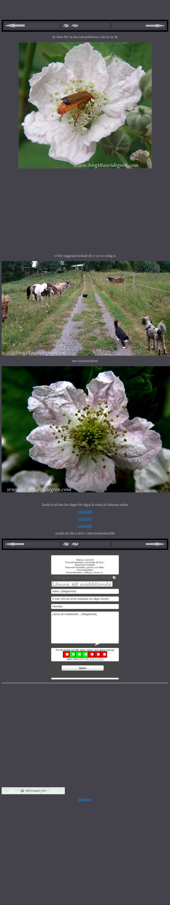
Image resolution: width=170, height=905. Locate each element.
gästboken (85, 799)
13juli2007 (85, 519)
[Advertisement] (39, 211)
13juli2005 (85, 512)
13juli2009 (85, 526)
